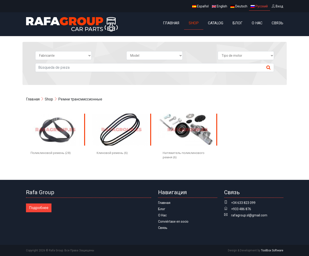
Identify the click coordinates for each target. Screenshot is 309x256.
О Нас (257, 23)
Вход (277, 6)
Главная (171, 23)
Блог (237, 23)
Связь (277, 23)
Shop (194, 23)
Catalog (215, 23)
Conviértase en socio (173, 221)
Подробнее (38, 208)
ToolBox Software (272, 250)
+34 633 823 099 (243, 203)
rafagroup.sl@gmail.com (249, 215)
